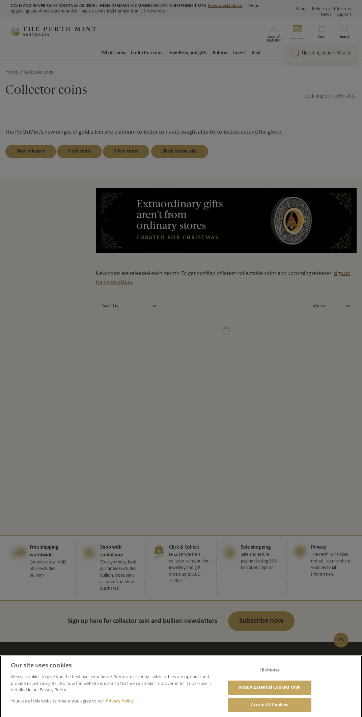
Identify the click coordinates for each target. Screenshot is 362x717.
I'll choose (269, 673)
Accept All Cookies (269, 708)
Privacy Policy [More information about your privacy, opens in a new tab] (120, 704)
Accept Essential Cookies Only (269, 690)
